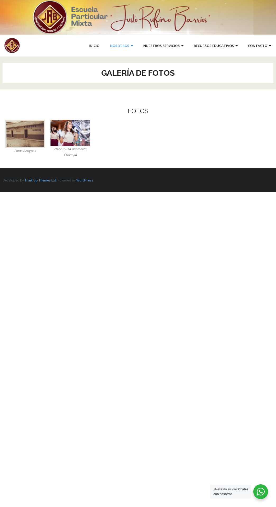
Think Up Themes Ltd (40, 180)
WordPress (84, 180)
